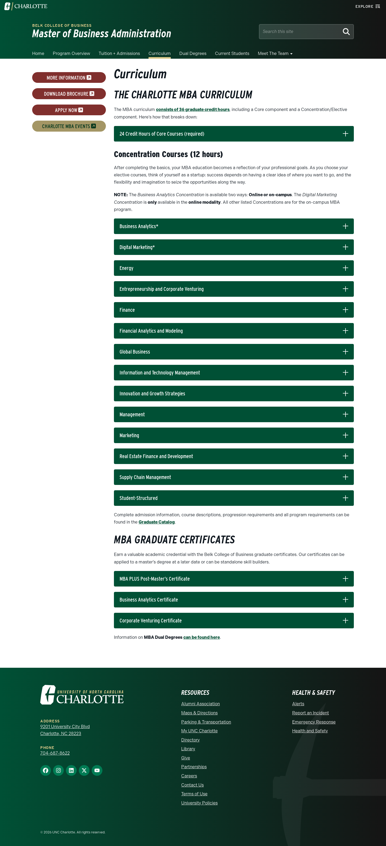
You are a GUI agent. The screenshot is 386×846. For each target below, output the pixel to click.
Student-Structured (139, 498)
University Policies (199, 803)
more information (69, 77)
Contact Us (192, 785)
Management (132, 414)
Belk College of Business (62, 26)
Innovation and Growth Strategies (152, 393)
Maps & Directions (199, 712)
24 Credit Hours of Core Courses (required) (162, 134)
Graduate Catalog (157, 522)
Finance (127, 310)
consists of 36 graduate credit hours (192, 109)
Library (188, 748)
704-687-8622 (55, 753)
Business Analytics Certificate (149, 599)
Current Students (232, 53)
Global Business (135, 351)
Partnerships (194, 766)
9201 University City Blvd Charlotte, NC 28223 (65, 730)
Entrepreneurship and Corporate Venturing (162, 289)
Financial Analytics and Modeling (151, 331)
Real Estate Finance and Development (156, 456)
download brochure (69, 94)
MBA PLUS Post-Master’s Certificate (155, 579)
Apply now (69, 110)
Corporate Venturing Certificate (151, 620)
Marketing (129, 435)
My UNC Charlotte (199, 730)
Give (185, 757)
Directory (190, 740)
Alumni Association (200, 703)
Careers (189, 775)
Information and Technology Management (160, 372)
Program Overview (71, 53)
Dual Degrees (192, 53)
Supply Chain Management (145, 477)
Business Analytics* (139, 226)
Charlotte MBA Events (69, 126)
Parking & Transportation (206, 722)
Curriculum (160, 53)
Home (38, 53)
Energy (126, 268)
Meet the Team (273, 53)
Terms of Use (194, 793)
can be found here (201, 637)
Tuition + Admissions (119, 53)
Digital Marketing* (137, 247)
